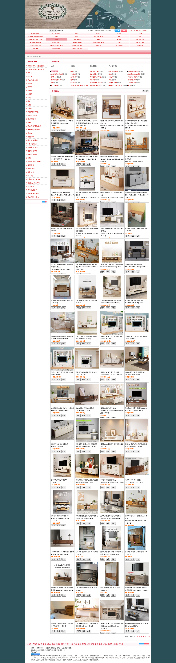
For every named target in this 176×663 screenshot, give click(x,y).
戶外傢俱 (31, 186)
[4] (143, 636)
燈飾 (29, 158)
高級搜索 (60, 30)
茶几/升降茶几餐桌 (34, 126)
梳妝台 (49, 644)
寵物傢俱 (31, 137)
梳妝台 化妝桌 (33, 115)
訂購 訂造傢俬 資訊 (135, 30)
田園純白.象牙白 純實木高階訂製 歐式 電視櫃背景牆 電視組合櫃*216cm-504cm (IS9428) (87, 123)
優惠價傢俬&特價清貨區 (36, 66)
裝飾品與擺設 (32, 144)
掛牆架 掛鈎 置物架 (34, 161)
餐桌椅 (30, 133)
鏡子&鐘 (30, 176)
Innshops (35, 33)
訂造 (92, 644)
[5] (145, 636)
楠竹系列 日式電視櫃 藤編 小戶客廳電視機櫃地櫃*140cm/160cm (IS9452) (62, 123)
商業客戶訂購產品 (34, 193)
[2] (139, 636)
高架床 (30, 83)
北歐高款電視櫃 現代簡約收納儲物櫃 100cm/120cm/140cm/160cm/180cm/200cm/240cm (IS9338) (140, 195)
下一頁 (149, 636)
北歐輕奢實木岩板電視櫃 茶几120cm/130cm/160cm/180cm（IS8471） (60, 518)
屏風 (29, 98)
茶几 (62, 644)
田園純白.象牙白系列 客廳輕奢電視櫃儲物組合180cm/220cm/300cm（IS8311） (111, 626)
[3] (141, 636)
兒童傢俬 (31, 165)
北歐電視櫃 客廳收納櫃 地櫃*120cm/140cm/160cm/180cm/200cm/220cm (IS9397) (114, 159)
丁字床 (30, 87)
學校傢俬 (31, 172)
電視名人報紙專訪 (34, 183)
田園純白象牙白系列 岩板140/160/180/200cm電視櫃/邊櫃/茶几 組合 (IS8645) (111, 410)
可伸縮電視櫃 (113, 66)
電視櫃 (39, 56)
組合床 (30, 91)
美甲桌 (121, 644)
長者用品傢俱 (32, 190)
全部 (52, 66)
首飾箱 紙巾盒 (33, 151)
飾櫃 (79, 644)
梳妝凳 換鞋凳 (33, 140)
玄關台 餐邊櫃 (33, 147)
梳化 (29, 101)
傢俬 (34, 56)
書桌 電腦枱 (32, 119)
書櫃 (29, 122)
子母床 (30, 73)
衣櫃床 (30, 94)
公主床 (29, 644)
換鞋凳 (115, 644)
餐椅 (44, 644)
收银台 (105, 644)
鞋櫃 (29, 105)
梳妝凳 (110, 644)
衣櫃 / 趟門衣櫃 (33, 112)
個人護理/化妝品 (33, 197)
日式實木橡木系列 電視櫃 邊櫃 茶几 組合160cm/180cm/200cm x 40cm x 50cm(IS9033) (86, 267)
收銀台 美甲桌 (33, 154)
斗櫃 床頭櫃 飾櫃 (34, 130)
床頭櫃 (84, 644)
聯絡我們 (145, 30)
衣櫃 (72, 644)
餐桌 (100, 644)
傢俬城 (33, 650)
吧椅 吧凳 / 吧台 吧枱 (35, 179)
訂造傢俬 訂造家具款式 (36, 69)
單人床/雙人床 (33, 80)
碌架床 (30, 76)
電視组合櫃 (93, 66)
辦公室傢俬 (32, 169)
